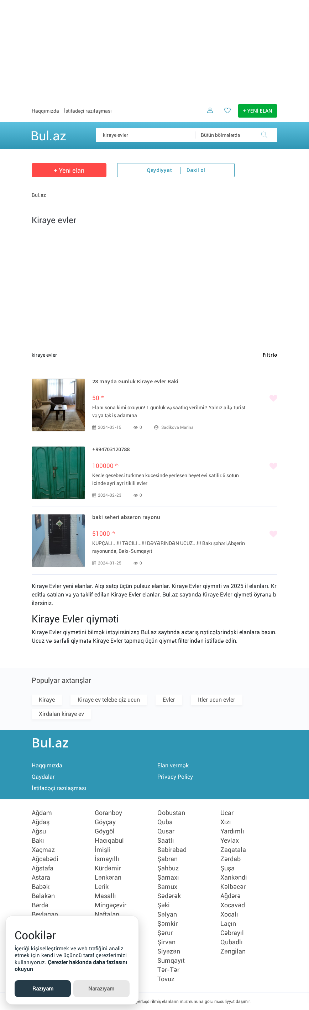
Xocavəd (232, 905)
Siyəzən (168, 951)
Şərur (165, 932)
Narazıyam (101, 988)
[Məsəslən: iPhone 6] (186, 135)
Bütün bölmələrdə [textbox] (220, 135)
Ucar (227, 812)
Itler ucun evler (216, 699)
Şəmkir (167, 923)
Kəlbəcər (233, 886)
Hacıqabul (109, 840)
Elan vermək (173, 765)
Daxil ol (196, 170)
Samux (167, 886)
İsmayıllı (107, 859)
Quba (165, 822)
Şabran (167, 859)
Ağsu (39, 831)
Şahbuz (168, 868)
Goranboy (108, 812)
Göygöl (105, 831)
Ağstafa (42, 868)
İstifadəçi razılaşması (88, 111)
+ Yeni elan (69, 170)
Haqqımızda (45, 111)
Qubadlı (231, 942)
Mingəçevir (110, 905)
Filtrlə (270, 355)
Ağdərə (230, 896)
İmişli (103, 849)
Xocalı (229, 914)
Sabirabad (172, 849)
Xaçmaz (43, 849)
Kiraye (47, 699)
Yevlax (229, 840)
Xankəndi (233, 877)
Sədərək (169, 896)
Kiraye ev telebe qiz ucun (109, 699)
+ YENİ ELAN (257, 111)
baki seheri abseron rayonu (126, 517)
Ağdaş (40, 822)
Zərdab (230, 859)
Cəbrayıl (232, 932)
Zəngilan (233, 951)
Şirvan (166, 942)
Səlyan (167, 914)
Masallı (105, 896)
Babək (40, 886)
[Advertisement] (154, 49)
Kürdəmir (108, 868)
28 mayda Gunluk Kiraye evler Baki (135, 381)
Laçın (228, 923)
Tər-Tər (168, 969)
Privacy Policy (175, 776)
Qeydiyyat (159, 170)
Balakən (43, 896)
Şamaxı (168, 877)
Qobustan (171, 812)
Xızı (225, 822)
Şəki (163, 905)
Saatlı (165, 840)
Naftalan (107, 914)
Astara (41, 877)
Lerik (102, 886)
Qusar (165, 831)
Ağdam (42, 812)
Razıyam (42, 988)
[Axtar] (264, 135)
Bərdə (40, 905)
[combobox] (236, 135)
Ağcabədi (45, 859)
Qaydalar (43, 776)
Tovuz (165, 979)
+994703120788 (111, 449)
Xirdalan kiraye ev (61, 714)
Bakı (38, 840)
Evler (169, 699)
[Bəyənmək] (184, 399)
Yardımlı (232, 831)
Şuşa (227, 868)
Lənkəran (108, 877)
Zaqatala (233, 849)
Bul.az (48, 135)
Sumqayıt (171, 960)
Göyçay (105, 822)
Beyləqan (45, 914)
